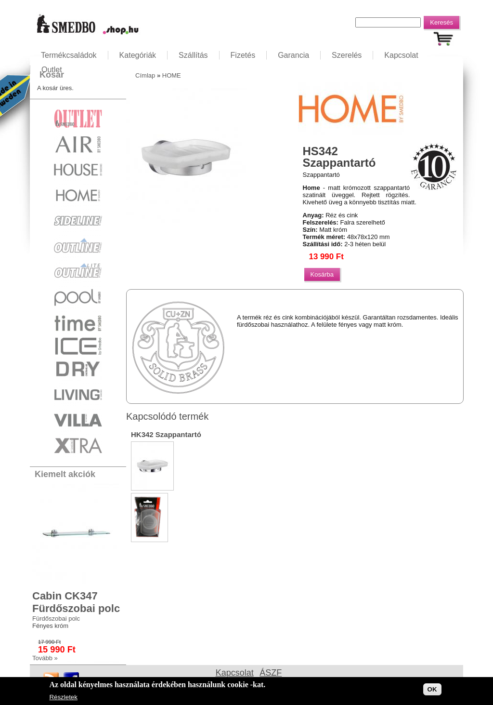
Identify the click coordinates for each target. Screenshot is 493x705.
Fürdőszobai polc (56, 618)
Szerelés (347, 55)
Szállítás (193, 55)
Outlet (51, 70)
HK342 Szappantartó (166, 434)
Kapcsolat (401, 55)
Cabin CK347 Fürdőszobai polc (76, 602)
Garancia (293, 55)
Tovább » (45, 658)
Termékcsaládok (69, 55)
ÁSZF (270, 673)
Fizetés (243, 55)
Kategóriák (137, 55)
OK (432, 690)
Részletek (63, 698)
